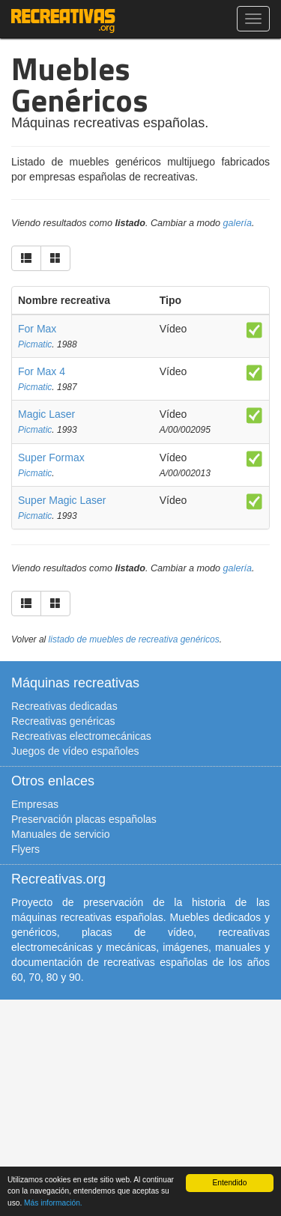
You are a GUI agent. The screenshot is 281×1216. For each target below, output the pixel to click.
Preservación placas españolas (84, 819)
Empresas (34, 804)
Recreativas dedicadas (64, 706)
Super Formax (51, 457)
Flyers (25, 849)
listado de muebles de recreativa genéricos (134, 639)
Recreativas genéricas (63, 721)
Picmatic (35, 344)
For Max (37, 329)
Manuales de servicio (60, 834)
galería (238, 223)
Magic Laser (46, 414)
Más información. (53, 1203)
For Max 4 (41, 371)
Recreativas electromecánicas (81, 736)
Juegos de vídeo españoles (75, 751)
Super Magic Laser (62, 500)
